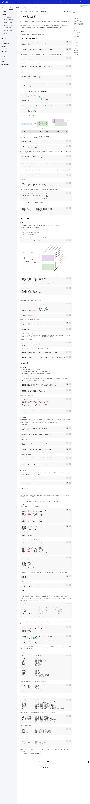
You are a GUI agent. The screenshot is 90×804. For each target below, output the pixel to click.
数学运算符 (76, 50)
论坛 (86, 2)
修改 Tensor (77, 48)
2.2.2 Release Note (45, 8)
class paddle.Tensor (38, 753)
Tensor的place (76, 38)
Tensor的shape (75, 28)
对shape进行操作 (77, 32)
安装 (12, 2)
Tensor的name (76, 40)
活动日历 (40, 2)
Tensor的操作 (75, 42)
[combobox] (70, 2)
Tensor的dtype (76, 36)
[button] (20, 2)
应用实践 (18, 8)
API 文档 (25, 8)
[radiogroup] (46, 764)
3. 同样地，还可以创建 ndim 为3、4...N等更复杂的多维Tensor (79, 24)
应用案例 (34, 2)
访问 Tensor (77, 46)
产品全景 (29, 2)
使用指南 (11, 8)
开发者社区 (46, 2)
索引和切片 (76, 45)
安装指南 (3, 8)
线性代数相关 (76, 54)
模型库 (23, 2)
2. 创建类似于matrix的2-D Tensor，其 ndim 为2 (78, 21)
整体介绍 (31, 11)
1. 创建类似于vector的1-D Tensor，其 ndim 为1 (78, 18)
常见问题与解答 (34, 8)
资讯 (51, 2)
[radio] (42, 764)
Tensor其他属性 (76, 34)
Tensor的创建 (75, 14)
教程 (16, 2)
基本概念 (75, 30)
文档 (20, 2)
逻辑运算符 (76, 52)
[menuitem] (86, 2)
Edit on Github (67, 11)
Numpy (41, 27)
